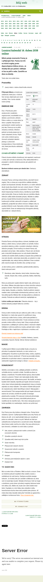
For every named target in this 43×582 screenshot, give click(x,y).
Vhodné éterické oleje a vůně (11, 337)
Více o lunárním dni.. (27, 495)
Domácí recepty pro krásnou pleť (12, 333)
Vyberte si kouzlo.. (34, 361)
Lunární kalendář (16, 15)
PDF (39, 47)
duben (29, 15)
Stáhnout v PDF (22, 506)
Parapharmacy (5, 15)
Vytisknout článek (21, 501)
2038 (24, 15)
